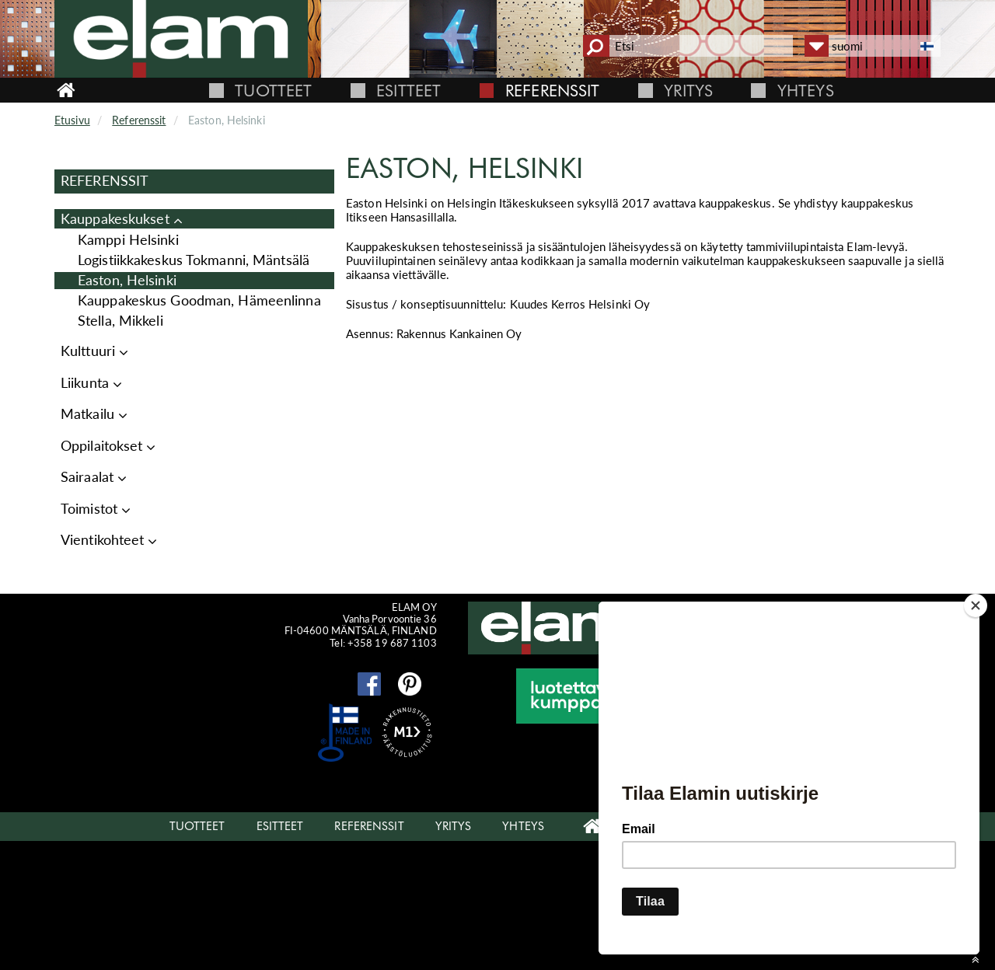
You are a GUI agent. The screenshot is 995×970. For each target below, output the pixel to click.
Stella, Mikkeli (120, 320)
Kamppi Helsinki (128, 240)
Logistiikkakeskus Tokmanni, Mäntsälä (193, 260)
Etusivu (72, 120)
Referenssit (552, 90)
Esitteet (408, 90)
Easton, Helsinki (127, 280)
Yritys (688, 90)
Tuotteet (273, 90)
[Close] (975, 605)
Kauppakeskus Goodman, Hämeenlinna (199, 300)
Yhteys (805, 90)
